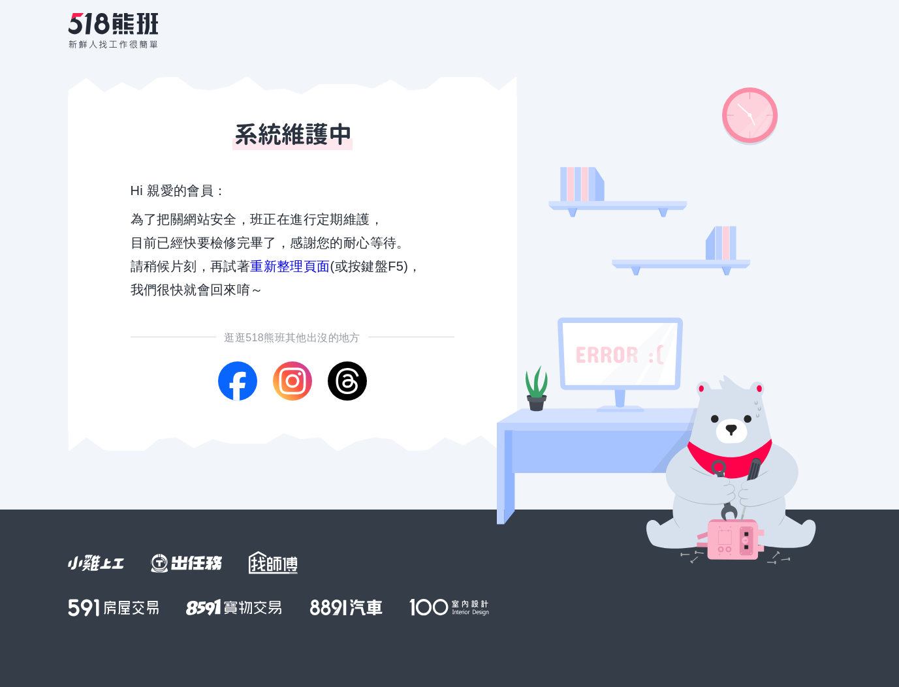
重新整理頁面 (290, 266)
